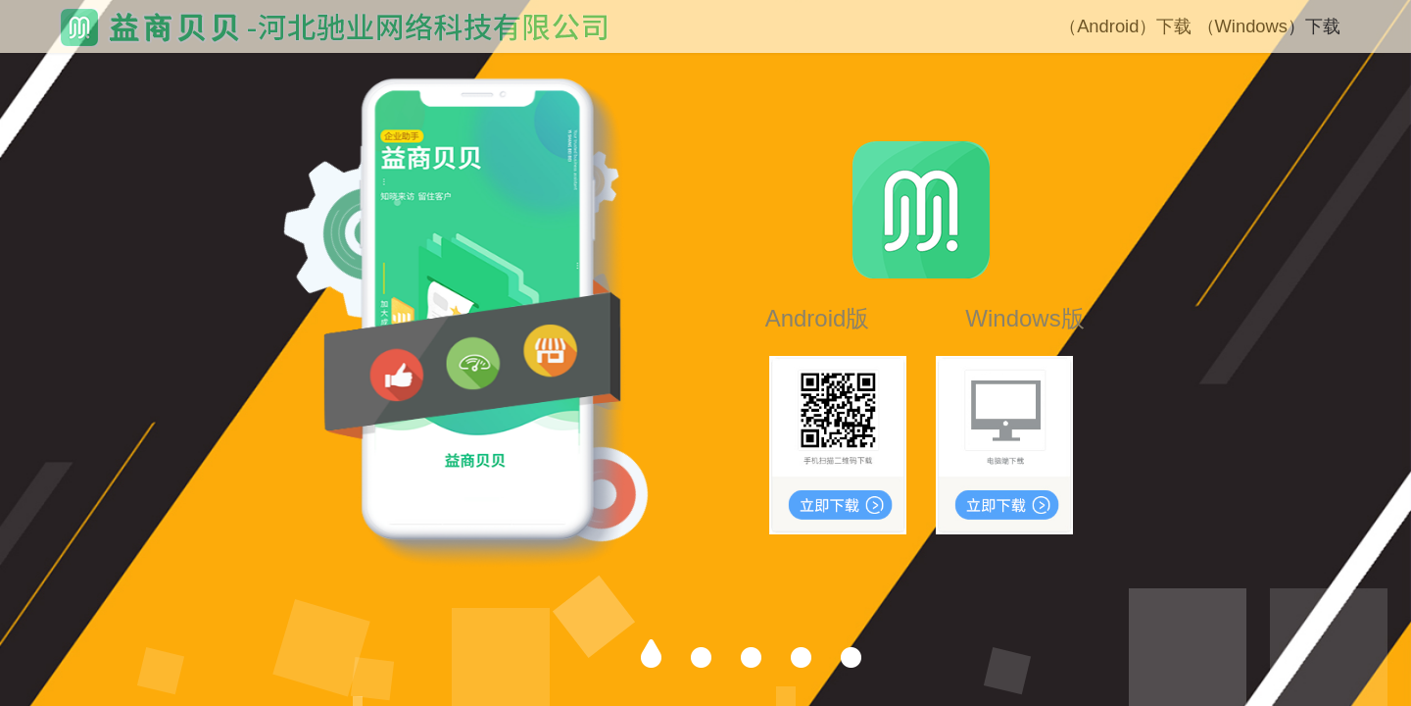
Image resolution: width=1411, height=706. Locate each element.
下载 (1174, 26)
